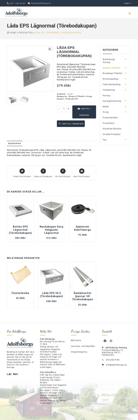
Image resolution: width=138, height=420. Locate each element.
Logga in (127, 3)
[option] (12, 99)
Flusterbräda (20, 293)
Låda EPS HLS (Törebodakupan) (51, 294)
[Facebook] (105, 340)
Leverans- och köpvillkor (83, 346)
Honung (106, 95)
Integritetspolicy (79, 352)
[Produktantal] (64, 108)
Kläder (106, 107)
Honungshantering (112, 101)
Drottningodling (110, 79)
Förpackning (109, 90)
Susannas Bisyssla (112, 129)
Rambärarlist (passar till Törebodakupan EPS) (82, 296)
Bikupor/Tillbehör (77, 96)
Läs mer (12, 373)
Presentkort (109, 123)
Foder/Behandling (111, 84)
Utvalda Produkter (112, 134)
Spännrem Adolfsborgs (82, 228)
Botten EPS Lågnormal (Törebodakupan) (20, 229)
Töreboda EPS (71, 99)
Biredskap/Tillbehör (113, 73)
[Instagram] (111, 340)
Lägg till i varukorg (85, 112)
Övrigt (106, 112)
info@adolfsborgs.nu (116, 365)
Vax (104, 140)
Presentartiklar (110, 118)
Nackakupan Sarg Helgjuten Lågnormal (51, 229)
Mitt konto (76, 340)
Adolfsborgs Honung (109, 60)
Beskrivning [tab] (14, 143)
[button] (50, 49)
